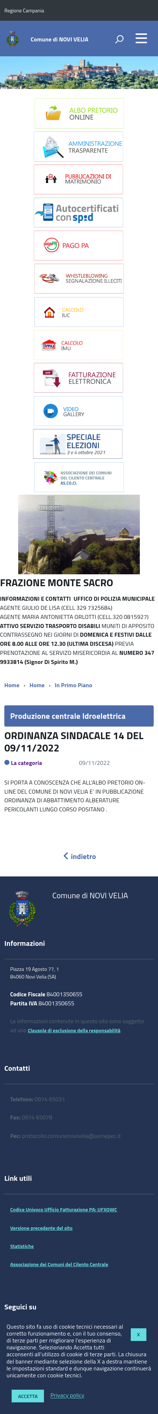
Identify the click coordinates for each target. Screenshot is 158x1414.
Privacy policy (67, 1395)
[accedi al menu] (141, 38)
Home (11, 685)
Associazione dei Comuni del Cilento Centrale (59, 1264)
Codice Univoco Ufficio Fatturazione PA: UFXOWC (63, 1209)
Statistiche (22, 1246)
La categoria (26, 762)
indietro (79, 856)
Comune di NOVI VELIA (60, 39)
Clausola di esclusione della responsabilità (74, 1030)
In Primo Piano (73, 685)
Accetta (28, 1396)
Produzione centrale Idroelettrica (68, 716)
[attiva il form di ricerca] (119, 39)
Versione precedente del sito (41, 1228)
